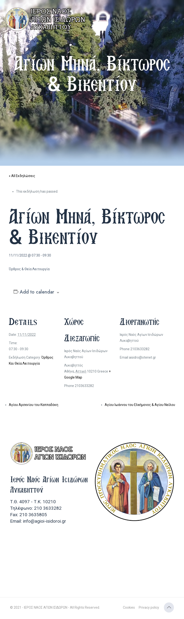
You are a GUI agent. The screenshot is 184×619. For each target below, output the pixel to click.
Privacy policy (149, 607)
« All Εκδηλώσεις (22, 176)
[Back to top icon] (169, 607)
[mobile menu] (176, 14)
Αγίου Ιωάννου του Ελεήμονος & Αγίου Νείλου (140, 405)
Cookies (129, 607)
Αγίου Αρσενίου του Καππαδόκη (33, 405)
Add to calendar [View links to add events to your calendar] (37, 292)
